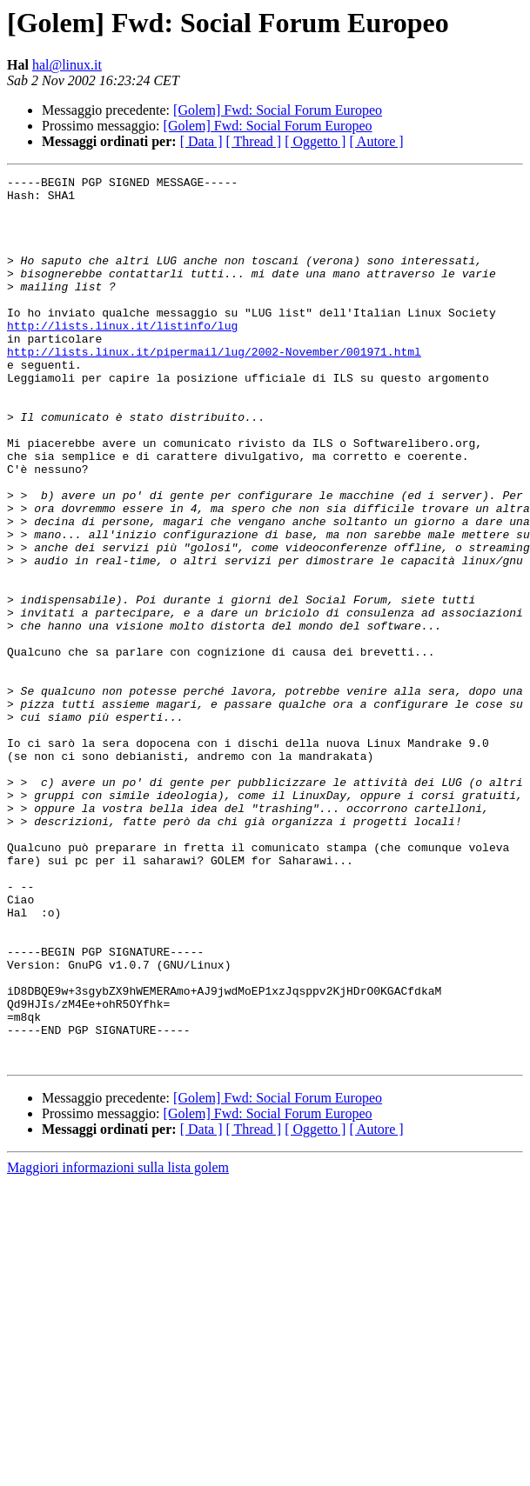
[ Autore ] (376, 141)
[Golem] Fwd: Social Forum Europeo (277, 110)
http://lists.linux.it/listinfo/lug (122, 356)
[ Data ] (201, 141)
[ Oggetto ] (315, 141)
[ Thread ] (254, 141)
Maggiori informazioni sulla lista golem (118, 1344)
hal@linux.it (67, 64)
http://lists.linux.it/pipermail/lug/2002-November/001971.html (214, 388)
